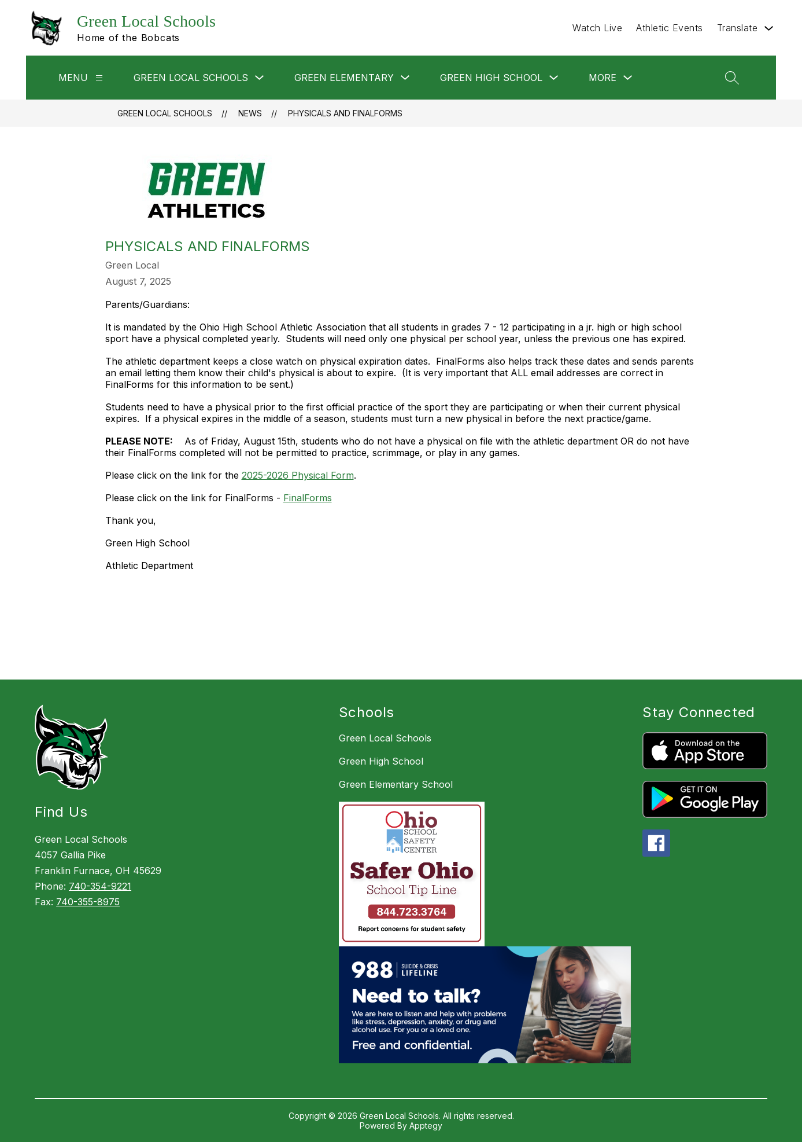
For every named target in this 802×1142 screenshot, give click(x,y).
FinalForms (307, 498)
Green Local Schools (164, 113)
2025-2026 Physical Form (298, 475)
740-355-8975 (88, 902)
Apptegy (425, 1125)
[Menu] (99, 78)
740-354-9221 (100, 886)
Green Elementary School (396, 784)
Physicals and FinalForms (345, 113)
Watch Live (597, 28)
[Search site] (732, 78)
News (250, 113)
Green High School (381, 761)
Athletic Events (669, 28)
